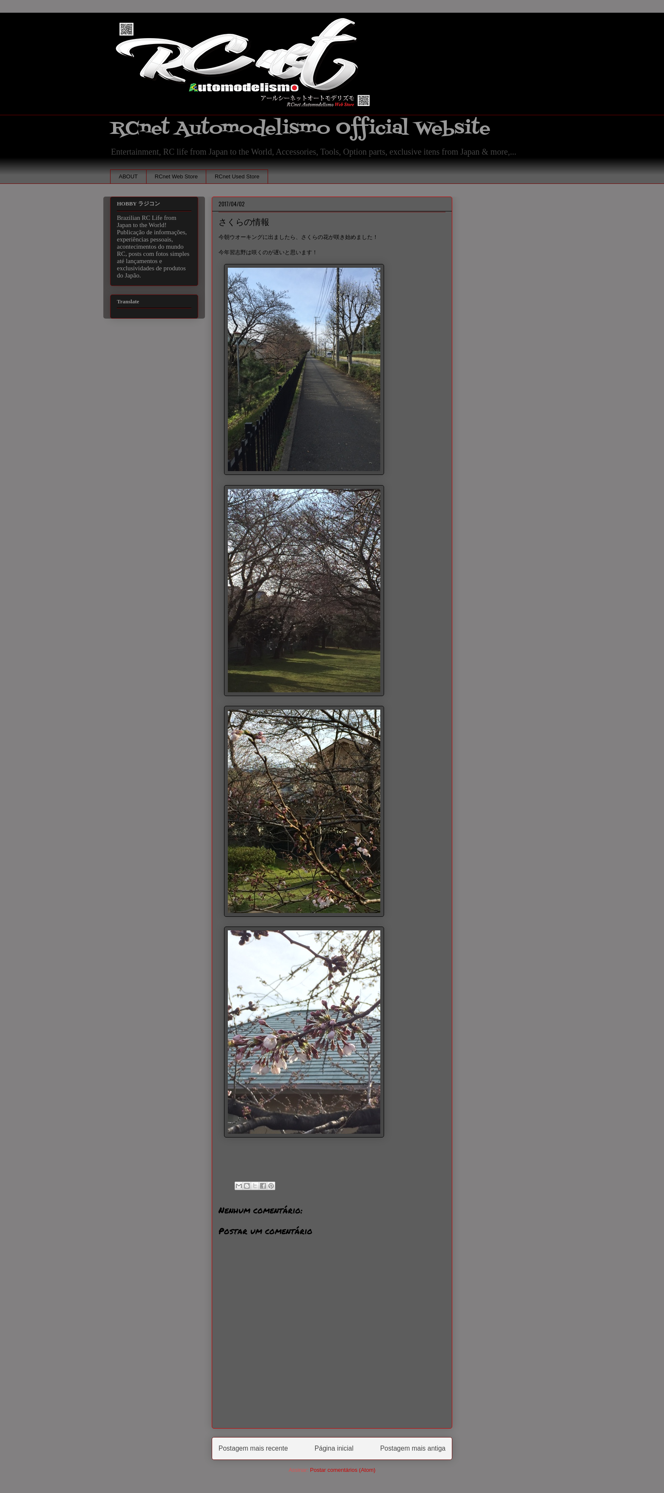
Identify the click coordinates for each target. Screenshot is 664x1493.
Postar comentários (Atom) (343, 1470)
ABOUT (128, 176)
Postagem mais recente (253, 1448)
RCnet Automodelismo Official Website (300, 128)
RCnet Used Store (237, 176)
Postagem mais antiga (412, 1448)
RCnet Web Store (176, 176)
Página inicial (334, 1448)
